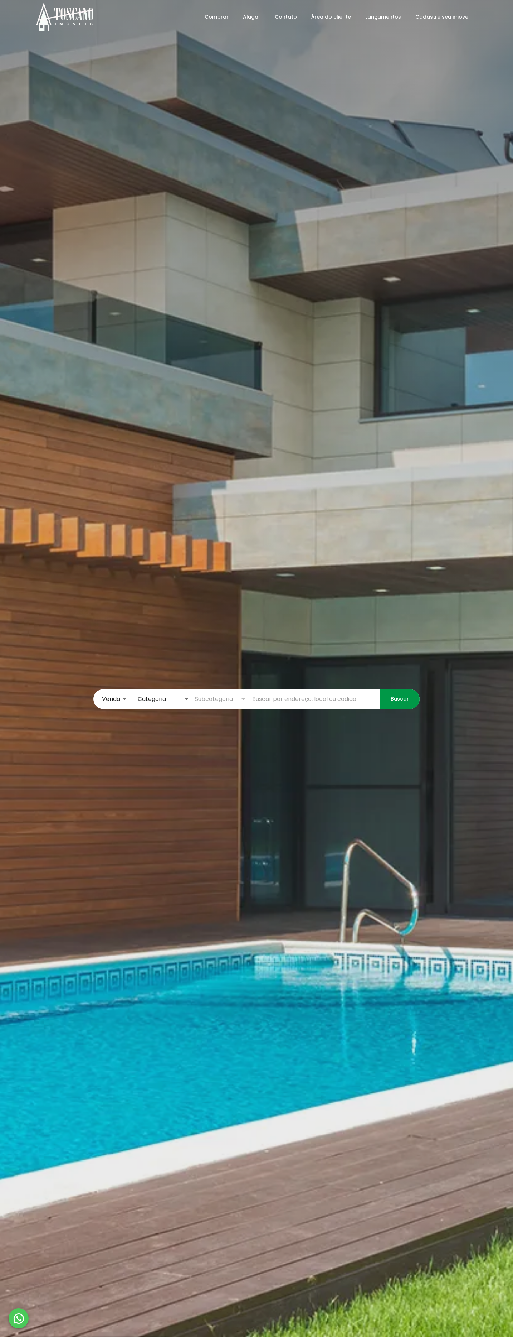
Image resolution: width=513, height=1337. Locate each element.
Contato (286, 16)
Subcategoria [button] (214, 699)
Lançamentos (383, 16)
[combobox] (314, 699)
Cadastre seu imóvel (442, 16)
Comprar (217, 16)
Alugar (251, 16)
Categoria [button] (152, 699)
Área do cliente (331, 16)
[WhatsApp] (19, 1318)
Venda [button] (111, 699)
